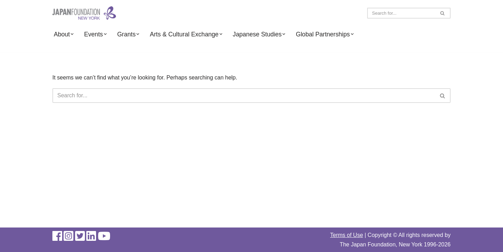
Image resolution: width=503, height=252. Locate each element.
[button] (72, 34)
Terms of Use (346, 235)
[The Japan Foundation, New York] (84, 13)
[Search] (401, 13)
